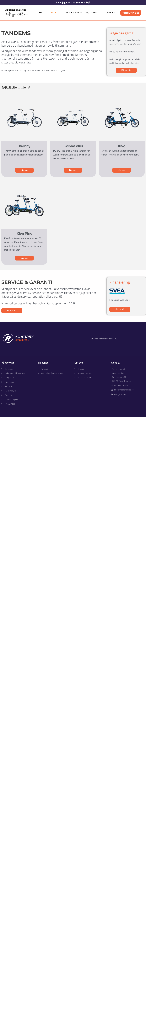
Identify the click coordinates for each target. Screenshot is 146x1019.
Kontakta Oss (130, 12)
